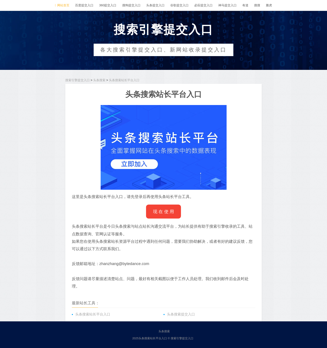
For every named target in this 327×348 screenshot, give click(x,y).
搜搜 (257, 5)
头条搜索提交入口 (181, 314)
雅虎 (269, 5)
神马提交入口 (227, 5)
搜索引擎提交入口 (163, 29)
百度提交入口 (84, 5)
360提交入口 (107, 5)
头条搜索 (99, 80)
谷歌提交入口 (179, 5)
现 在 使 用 (163, 211)
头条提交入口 (155, 5)
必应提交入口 (203, 5)
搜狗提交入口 (131, 5)
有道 (245, 5)
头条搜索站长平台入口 (124, 80)
